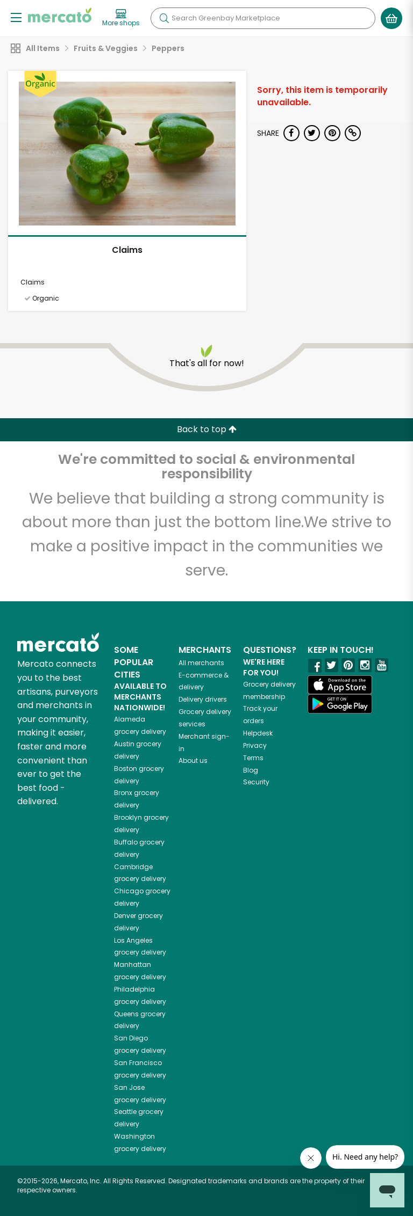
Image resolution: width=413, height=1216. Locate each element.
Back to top (207, 429)
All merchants (201, 662)
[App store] (340, 685)
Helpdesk (258, 733)
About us (193, 760)
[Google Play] (340, 703)
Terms (253, 757)
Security (256, 782)
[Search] (263, 18)
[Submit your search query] (164, 18)
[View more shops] (121, 18)
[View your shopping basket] (391, 18)
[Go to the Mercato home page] (59, 15)
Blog (250, 770)
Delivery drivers (203, 699)
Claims (127, 250)
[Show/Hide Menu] (16, 17)
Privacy (255, 745)
